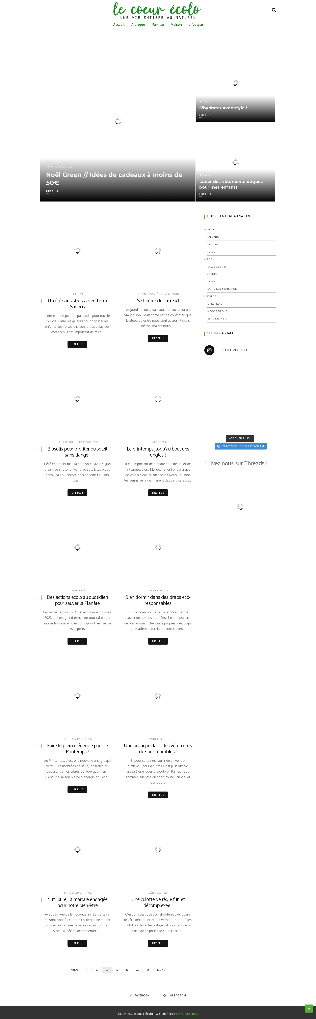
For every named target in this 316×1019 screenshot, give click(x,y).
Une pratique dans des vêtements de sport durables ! (158, 747)
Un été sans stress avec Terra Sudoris (77, 304)
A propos (138, 25)
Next (164, 968)
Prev (70, 968)
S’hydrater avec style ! (223, 107)
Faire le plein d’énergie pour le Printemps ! (77, 747)
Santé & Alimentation (164, 294)
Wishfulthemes (188, 1011)
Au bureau (214, 244)
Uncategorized (64, 166)
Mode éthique (158, 589)
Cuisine (142, 294)
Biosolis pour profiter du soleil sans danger (77, 451)
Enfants (204, 101)
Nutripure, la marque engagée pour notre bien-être (77, 901)
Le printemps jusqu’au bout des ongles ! (158, 451)
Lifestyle (196, 25)
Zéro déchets (158, 891)
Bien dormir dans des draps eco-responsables (158, 599)
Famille (158, 25)
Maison (176, 25)
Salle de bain (66, 441)
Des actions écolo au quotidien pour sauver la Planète (77, 599)
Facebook (139, 993)
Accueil (119, 25)
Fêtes (50, 166)
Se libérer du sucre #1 (158, 301)
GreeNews (77, 589)
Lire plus (52, 191)
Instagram (174, 993)
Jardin (212, 273)
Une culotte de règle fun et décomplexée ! (158, 901)
